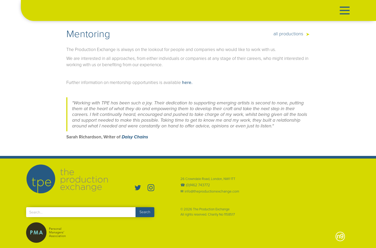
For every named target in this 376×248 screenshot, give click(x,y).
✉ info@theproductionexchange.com (209, 191)
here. (187, 82)
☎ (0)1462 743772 (195, 185)
